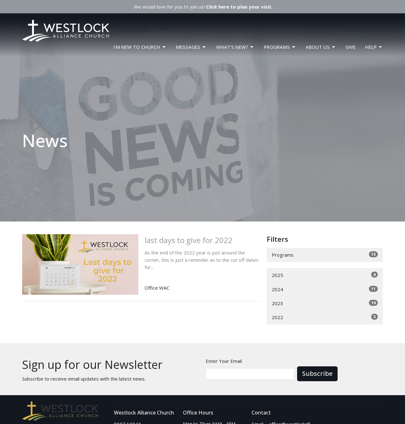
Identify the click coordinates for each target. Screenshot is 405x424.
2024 (325, 289)
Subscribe (317, 373)
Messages (191, 47)
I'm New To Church (140, 47)
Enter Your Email (224, 361)
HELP (374, 47)
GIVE (351, 47)
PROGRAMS (280, 47)
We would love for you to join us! (203, 6)
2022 (325, 317)
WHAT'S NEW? (235, 47)
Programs (325, 254)
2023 (325, 303)
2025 (325, 275)
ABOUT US (321, 47)
